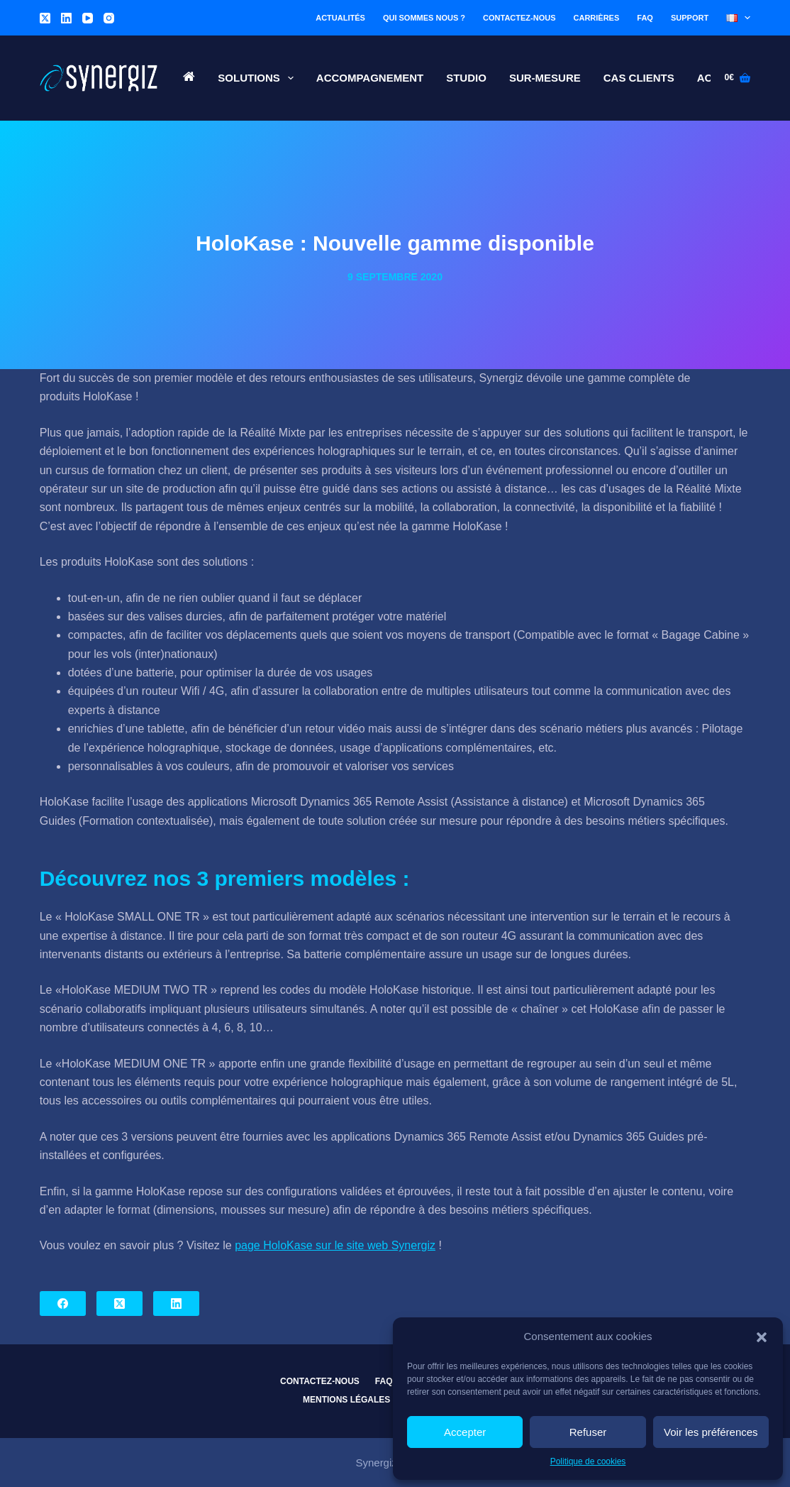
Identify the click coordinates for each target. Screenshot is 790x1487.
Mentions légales (346, 1400)
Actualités (340, 17)
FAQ (645, 17)
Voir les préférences (711, 1432)
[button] (762, 1337)
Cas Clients (638, 78)
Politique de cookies (588, 1461)
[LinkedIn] (66, 18)
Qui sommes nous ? (424, 17)
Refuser (588, 1432)
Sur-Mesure (545, 78)
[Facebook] (63, 1303)
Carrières (597, 17)
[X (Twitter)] (45, 18)
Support (689, 17)
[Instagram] (109, 18)
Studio (466, 78)
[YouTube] (87, 18)
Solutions (258, 78)
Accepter (465, 1432)
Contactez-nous (519, 17)
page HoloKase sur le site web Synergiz (335, 1245)
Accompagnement (369, 78)
